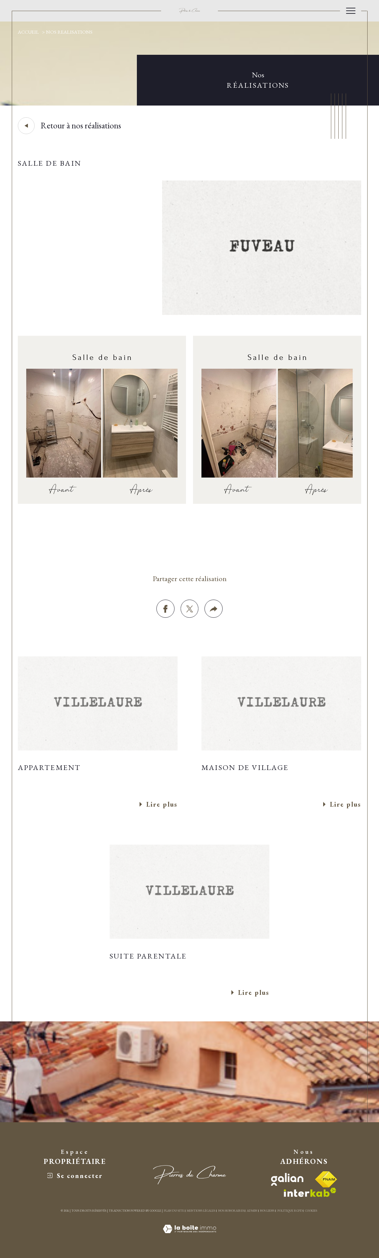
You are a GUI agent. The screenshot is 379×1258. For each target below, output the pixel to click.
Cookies (311, 1210)
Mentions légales (201, 1211)
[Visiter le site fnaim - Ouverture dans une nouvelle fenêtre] (326, 1179)
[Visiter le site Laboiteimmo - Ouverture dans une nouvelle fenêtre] (189, 1237)
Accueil (28, 32)
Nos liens (267, 1211)
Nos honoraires (231, 1211)
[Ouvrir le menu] (350, 11)
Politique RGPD (289, 1211)
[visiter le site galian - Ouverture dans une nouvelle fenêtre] (287, 1179)
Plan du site (174, 1211)
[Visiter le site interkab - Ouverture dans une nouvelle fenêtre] (310, 1192)
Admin (252, 1211)
